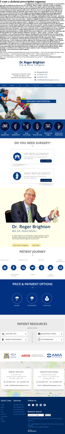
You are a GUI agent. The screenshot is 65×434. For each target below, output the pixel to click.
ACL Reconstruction (18, 412)
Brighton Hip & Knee (16, 372)
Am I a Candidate (46, 161)
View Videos (35, 245)
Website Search (35, 411)
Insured (17, 305)
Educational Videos (51, 334)
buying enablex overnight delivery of (40, 55)
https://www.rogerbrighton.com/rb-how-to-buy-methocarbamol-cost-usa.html (21, 57)
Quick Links (6, 400)
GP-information (51, 340)
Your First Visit (15, 334)
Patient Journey (33, 252)
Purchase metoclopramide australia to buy (22, 54)
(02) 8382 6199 (42, 74)
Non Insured (32, 305)
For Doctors (48, 85)
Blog (2, 419)
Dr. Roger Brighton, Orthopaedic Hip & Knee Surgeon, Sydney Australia (46, 424)
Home (4, 85)
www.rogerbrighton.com (6, 55)
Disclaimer (41, 418)
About (12, 85)
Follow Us (32, 400)
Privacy (46, 418)
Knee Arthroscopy (18, 409)
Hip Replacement (36, 154)
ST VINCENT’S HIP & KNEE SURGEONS (38, 427)
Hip (20, 85)
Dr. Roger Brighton (32, 228)
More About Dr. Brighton (20, 245)
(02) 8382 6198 (42, 77)
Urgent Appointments (15, 340)
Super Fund (47, 305)
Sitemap (59, 418)
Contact (59, 85)
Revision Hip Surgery (19, 414)
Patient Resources (32, 326)
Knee (26, 85)
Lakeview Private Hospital (49, 372)
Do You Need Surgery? (32, 143)
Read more (30, 158)
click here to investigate (21, 55)
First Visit (36, 85)
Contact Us (31, 421)
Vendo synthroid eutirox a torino (45, 54)
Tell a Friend (52, 418)
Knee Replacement (37, 173)
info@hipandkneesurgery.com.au (44, 80)
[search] (36, 415)
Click (53, 31)
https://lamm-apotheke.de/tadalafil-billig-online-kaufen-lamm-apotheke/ (19, 52)
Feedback (34, 418)
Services (17, 400)
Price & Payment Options (32, 284)
